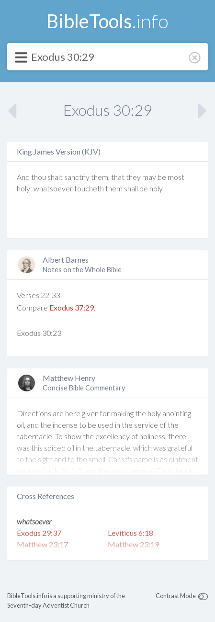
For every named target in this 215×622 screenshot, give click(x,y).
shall (131, 188)
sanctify (77, 176)
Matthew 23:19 (133, 544)
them (114, 188)
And (23, 176)
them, (100, 176)
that (117, 176)
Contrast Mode (176, 596)
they (133, 176)
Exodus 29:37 (39, 532)
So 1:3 (71, 470)
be (162, 176)
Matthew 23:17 (42, 544)
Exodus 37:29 (71, 307)
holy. (156, 188)
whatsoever (53, 188)
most (176, 176)
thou (38, 176)
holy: (24, 188)
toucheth (89, 188)
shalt (55, 176)
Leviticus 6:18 (130, 532)
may (149, 176)
